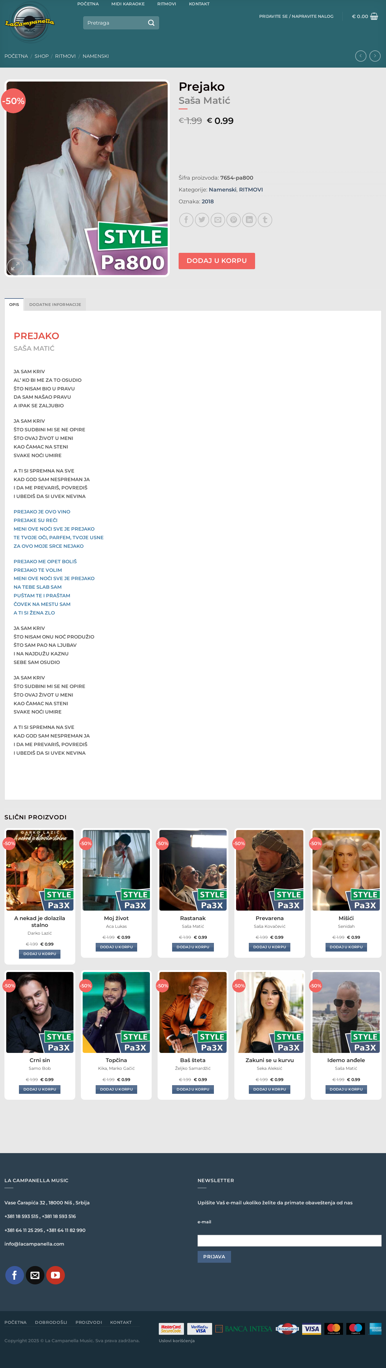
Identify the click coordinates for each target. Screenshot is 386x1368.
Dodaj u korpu (217, 261)
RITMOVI (65, 56)
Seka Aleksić (269, 1068)
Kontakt (121, 1322)
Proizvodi (89, 1322)
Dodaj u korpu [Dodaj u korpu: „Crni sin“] (39, 1089)
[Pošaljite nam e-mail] (35, 1275)
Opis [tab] (14, 304)
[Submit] (151, 22)
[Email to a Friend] (218, 220)
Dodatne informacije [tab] (55, 304)
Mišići (346, 918)
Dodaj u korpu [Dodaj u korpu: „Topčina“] (116, 1089)
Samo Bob (40, 1068)
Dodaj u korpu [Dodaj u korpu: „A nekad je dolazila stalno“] (39, 954)
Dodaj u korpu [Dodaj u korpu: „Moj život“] (116, 947)
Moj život (116, 918)
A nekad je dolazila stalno (39, 921)
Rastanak (193, 918)
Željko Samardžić (193, 1068)
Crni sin (40, 1060)
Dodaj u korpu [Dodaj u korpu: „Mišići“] (346, 947)
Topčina (116, 1060)
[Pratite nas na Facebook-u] (14, 1275)
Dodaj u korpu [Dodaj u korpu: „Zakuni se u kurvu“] (269, 1089)
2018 (208, 201)
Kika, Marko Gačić (116, 1068)
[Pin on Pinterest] (233, 220)
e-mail (204, 1222)
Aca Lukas (116, 926)
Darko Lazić (40, 933)
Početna (16, 56)
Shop (42, 56)
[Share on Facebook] (186, 220)
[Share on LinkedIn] (249, 220)
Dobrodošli (51, 1322)
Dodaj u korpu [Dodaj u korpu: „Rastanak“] (193, 947)
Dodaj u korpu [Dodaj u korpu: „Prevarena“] (269, 947)
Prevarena (270, 918)
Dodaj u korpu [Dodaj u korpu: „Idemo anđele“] (346, 1089)
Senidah (346, 926)
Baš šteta (193, 1060)
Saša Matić (193, 926)
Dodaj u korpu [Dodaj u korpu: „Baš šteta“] (193, 1089)
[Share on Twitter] (202, 220)
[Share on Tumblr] (265, 220)
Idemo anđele (346, 1060)
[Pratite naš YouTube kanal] (55, 1275)
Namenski (96, 56)
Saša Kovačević (270, 926)
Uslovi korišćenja (177, 1340)
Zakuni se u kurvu (270, 1060)
